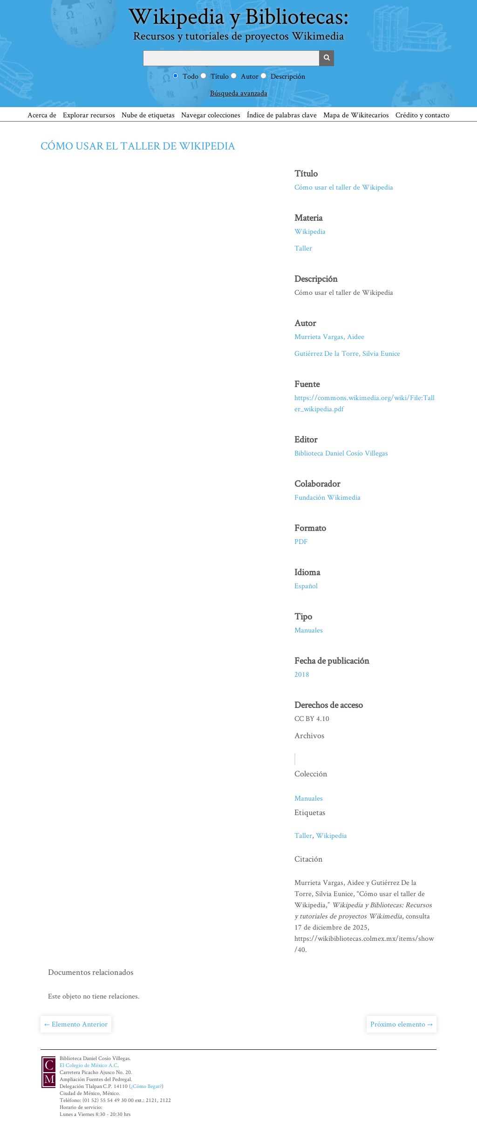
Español (306, 586)
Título (220, 76)
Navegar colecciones (210, 115)
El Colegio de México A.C (88, 1064)
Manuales (308, 630)
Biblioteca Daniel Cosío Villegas (341, 453)
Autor (250, 76)
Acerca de (41, 115)
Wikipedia (310, 231)
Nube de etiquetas (148, 115)
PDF (301, 541)
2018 (301, 674)
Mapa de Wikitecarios (356, 115)
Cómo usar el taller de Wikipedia (138, 145)
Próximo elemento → (401, 1024)
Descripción (288, 76)
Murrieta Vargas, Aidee (329, 336)
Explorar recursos (89, 115)
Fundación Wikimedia (327, 497)
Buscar (326, 58)
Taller (303, 248)
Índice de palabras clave (282, 115)
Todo (190, 76)
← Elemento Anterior (76, 1024)
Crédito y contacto (422, 115)
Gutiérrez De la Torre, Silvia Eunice (347, 353)
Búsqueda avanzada (238, 93)
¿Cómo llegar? (146, 1085)
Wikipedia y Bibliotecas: (238, 21)
